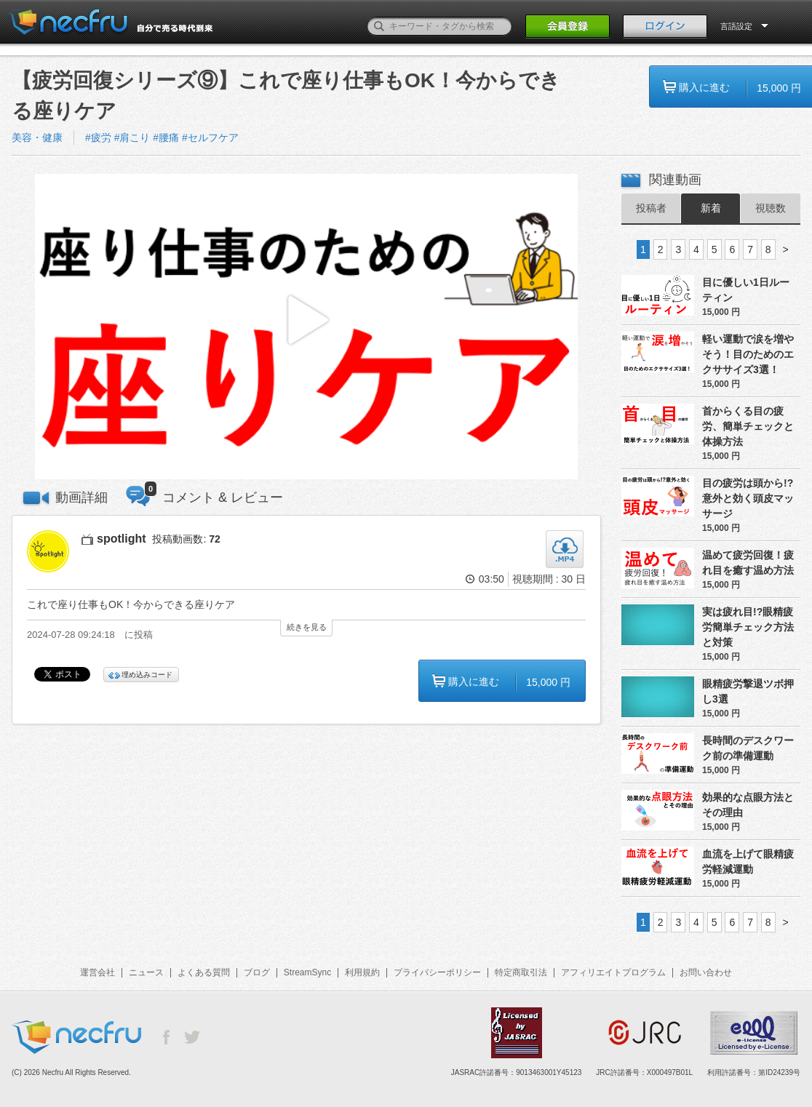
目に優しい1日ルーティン (745, 289)
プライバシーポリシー (437, 972)
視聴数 (770, 208)
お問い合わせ (706, 972)
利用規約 (362, 972)
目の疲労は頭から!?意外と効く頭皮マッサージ (748, 498)
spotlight (121, 538)
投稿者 (651, 208)
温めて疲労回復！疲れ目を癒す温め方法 (748, 562)
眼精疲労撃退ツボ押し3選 (748, 691)
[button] (306, 327)
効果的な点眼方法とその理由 (748, 804)
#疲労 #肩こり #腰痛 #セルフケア (162, 137)
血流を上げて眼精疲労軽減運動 (748, 861)
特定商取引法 (521, 972)
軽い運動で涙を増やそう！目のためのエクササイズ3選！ (748, 354)
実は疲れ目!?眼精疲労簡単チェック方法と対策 (748, 627)
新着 (711, 208)
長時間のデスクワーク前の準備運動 (748, 748)
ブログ (257, 972)
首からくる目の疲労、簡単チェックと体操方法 (748, 426)
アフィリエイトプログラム (613, 972)
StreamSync (307, 972)
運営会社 (97, 972)
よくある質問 (204, 972)
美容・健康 (37, 137)
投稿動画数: (186, 539)
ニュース (146, 972)
